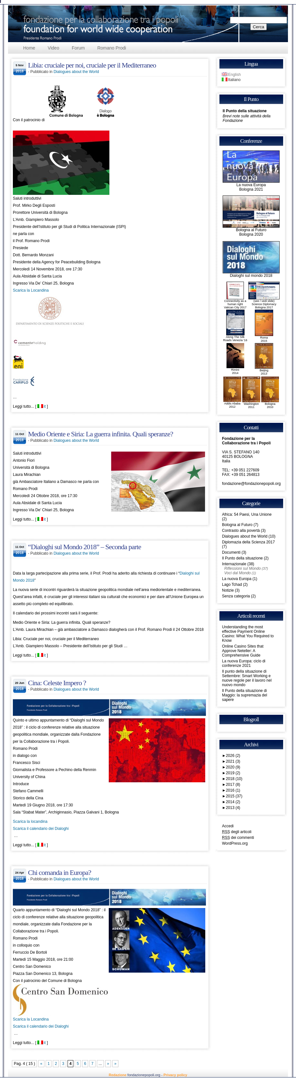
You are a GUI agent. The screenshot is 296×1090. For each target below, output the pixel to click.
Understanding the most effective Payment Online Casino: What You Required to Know (248, 634)
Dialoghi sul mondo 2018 (251, 274)
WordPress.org (235, 843)
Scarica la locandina (30, 821)
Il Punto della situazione (245, 111)
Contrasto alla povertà (241, 530)
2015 (234, 796)
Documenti (231, 552)
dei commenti (238, 837)
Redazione (117, 1075)
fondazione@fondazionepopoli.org (251, 483)
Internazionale (234, 564)
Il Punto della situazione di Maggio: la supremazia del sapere (244, 695)
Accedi (228, 826)
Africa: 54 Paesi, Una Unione (247, 514)
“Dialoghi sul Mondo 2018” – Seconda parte (84, 547)
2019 (233, 773)
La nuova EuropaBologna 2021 (251, 185)
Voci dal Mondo (237, 573)
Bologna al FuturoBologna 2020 (251, 230)
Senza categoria (236, 596)
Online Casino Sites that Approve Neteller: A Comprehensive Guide (243, 651)
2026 (233, 755)
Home (29, 47)
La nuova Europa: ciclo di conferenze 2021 (243, 663)
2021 (233, 761)
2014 (233, 802)
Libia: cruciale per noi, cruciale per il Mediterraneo (92, 65)
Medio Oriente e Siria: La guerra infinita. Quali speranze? (100, 434)
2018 (234, 779)
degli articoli (236, 832)
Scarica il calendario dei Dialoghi (41, 828)
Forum (78, 47)
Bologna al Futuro (237, 524)
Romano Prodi (111, 47)
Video (53, 47)
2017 (233, 784)
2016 (233, 790)
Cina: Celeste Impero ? (57, 683)
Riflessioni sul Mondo (242, 568)
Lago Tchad (232, 584)
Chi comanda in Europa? (59, 872)
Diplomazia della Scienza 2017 (248, 542)
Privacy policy (175, 1075)
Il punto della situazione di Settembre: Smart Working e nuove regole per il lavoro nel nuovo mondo (247, 678)
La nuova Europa (236, 579)
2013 (233, 807)
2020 (233, 767)
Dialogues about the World (76, 71)
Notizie (228, 590)
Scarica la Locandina (31, 290)
